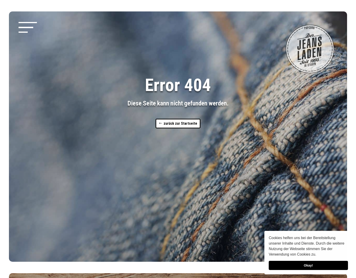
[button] (318, 255)
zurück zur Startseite (180, 123)
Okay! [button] (308, 265)
